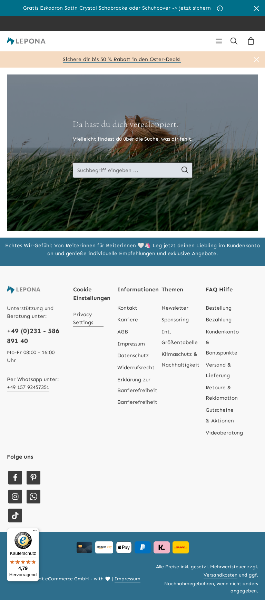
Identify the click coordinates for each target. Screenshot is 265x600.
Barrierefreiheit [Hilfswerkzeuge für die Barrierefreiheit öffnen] (137, 402)
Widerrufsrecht (136, 367)
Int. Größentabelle (179, 337)
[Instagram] (15, 496)
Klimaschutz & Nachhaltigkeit (180, 359)
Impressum (131, 344)
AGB (122, 332)
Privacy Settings (83, 318)
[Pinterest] (33, 477)
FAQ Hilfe (219, 289)
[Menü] (219, 41)
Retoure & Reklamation (222, 392)
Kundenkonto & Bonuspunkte (222, 342)
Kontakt (127, 308)
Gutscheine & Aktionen (220, 415)
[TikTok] (15, 515)
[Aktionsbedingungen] (220, 8)
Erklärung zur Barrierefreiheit (137, 385)
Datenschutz (133, 355)
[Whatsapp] (33, 496)
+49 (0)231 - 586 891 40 (33, 336)
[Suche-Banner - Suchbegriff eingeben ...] (125, 170)
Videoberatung (224, 433)
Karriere (127, 320)
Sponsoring (175, 320)
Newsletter (174, 308)
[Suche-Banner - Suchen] (188, 170)
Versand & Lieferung (218, 370)
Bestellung (219, 308)
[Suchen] (234, 41)
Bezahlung (219, 320)
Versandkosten (220, 575)
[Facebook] (15, 477)
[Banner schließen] (256, 8)
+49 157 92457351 (28, 387)
